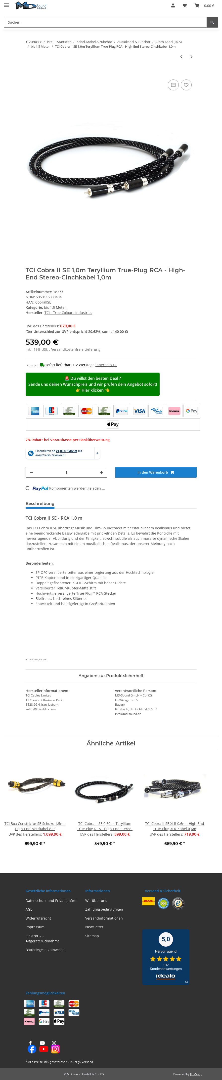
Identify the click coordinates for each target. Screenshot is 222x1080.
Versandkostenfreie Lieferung (75, 349)
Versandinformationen (104, 918)
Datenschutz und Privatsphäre (51, 900)
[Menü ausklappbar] (6, 3)
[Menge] (66, 472)
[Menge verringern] (31, 472)
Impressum (35, 927)
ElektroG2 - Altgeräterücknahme (43, 938)
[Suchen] (105, 22)
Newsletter (94, 927)
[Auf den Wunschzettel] (186, 84)
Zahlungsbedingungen (104, 909)
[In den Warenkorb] (30, 73)
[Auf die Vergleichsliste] (173, 84)
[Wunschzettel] (185, 5)
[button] (173, 5)
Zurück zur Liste (40, 41)
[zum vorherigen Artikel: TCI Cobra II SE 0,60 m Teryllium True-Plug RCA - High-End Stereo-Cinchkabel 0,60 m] (181, 56)
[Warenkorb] (204, 5)
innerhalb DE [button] (106, 364)
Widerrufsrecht (38, 918)
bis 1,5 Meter (55, 307)
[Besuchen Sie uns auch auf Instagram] (54, 1047)
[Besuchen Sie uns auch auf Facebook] (30, 1047)
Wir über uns (96, 900)
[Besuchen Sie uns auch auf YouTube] (42, 1047)
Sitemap (92, 935)
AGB (29, 909)
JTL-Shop (196, 1074)
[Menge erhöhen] (101, 472)
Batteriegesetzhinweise (45, 949)
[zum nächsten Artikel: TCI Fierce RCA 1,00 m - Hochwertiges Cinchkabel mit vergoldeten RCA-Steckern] (191, 56)
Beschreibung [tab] (40, 503)
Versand (87, 1062)
